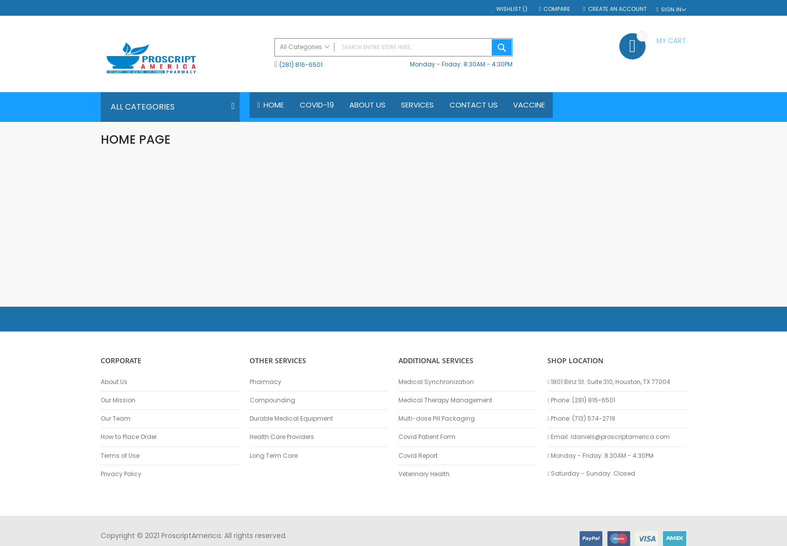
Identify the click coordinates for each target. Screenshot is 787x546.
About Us (114, 382)
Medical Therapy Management (445, 400)
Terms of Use (120, 456)
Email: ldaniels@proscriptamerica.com (608, 437)
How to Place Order (129, 437)
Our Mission (118, 400)
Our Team (116, 419)
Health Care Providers (282, 437)
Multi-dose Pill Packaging (436, 419)
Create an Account (617, 9)
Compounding (272, 400)
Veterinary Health (424, 474)
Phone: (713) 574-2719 (581, 419)
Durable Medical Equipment (291, 419)
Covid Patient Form (427, 437)
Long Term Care (274, 456)
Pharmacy (265, 382)
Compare (557, 9)
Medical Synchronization (436, 382)
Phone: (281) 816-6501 (581, 400)
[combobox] (393, 47)
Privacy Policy (121, 474)
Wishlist (511, 9)
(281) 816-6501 (301, 64)
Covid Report (418, 456)
